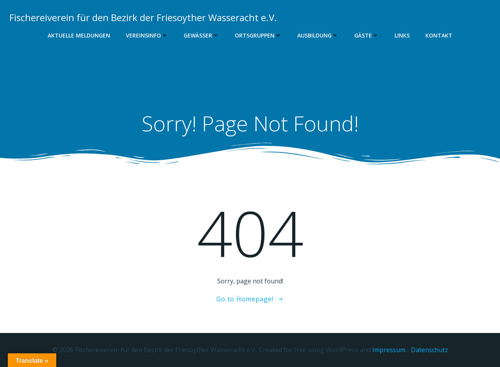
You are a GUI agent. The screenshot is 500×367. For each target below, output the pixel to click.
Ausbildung (318, 35)
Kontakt (438, 35)
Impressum (388, 350)
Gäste (366, 35)
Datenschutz (429, 350)
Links (402, 35)
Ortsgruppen (258, 35)
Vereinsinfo (147, 35)
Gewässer (201, 35)
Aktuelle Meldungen (79, 35)
